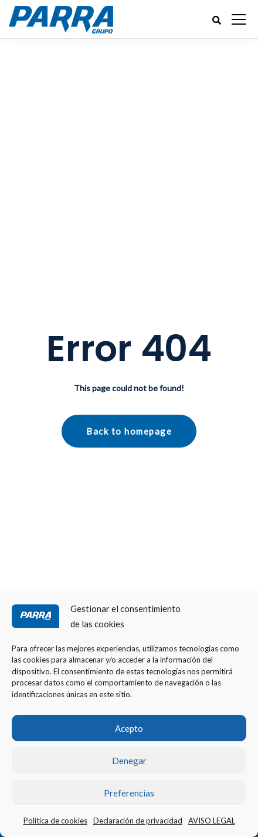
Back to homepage (129, 431)
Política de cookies (55, 820)
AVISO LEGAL (211, 820)
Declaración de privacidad (137, 820)
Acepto (129, 728)
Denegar (129, 760)
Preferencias (129, 793)
